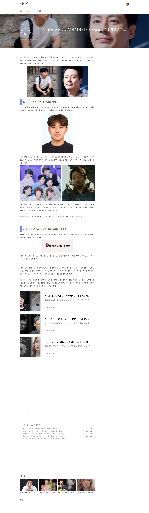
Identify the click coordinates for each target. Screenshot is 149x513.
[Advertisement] (57, 385)
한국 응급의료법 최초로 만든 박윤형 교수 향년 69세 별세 (38, 429)
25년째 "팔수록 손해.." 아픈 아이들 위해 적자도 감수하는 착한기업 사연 (43, 439)
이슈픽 (24, 4)
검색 (122, 4)
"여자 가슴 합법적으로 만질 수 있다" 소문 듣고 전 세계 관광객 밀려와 (42, 431)
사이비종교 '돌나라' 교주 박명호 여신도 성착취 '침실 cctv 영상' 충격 (42, 434)
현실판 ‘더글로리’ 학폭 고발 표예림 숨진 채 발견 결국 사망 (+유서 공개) (43, 436)
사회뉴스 (25, 425)
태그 (29, 11)
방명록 (39, 11)
